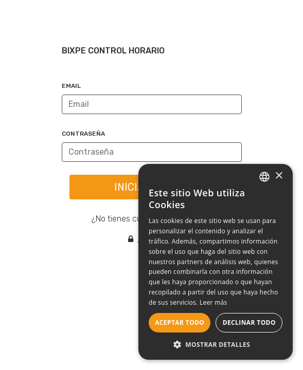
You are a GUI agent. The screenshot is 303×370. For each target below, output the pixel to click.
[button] (215, 344)
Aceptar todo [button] (179, 322)
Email (71, 85)
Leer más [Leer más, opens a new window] (213, 302)
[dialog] (215, 262)
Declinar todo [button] (249, 322)
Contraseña (83, 133)
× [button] (278, 176)
